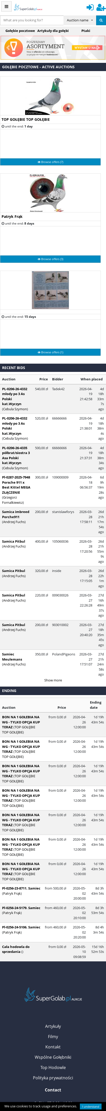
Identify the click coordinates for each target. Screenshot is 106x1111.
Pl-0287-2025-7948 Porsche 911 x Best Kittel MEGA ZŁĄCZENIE (17, 475)
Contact (53, 1019)
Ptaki (85, 30)
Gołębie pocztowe (20, 30)
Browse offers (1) (50, 352)
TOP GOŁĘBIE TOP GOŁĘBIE (26, 119)
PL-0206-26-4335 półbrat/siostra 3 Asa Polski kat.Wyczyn (19, 447)
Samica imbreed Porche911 (15, 499)
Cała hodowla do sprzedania (16, 879)
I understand (90, 1106)
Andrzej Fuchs (14, 521)
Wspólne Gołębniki (53, 987)
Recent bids (13, 367)
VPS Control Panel (62, 1090)
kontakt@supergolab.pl (56, 1049)
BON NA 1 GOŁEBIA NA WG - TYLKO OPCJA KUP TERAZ (21, 651)
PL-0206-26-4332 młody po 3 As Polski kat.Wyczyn (18, 398)
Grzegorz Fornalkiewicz (19, 485)
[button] (8, 47)
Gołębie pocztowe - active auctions (38, 66)
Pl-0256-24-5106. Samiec (21, 856)
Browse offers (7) (50, 162)
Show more (53, 610)
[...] (32, 20)
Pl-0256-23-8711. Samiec (21, 818)
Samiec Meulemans (18, 594)
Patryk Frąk (12, 217)
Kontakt (53, 976)
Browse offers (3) (50, 259)
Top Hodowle (53, 997)
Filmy (53, 966)
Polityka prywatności (53, 1007)
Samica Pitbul (13, 516)
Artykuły (53, 956)
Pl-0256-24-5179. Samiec (21, 837)
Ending (9, 620)
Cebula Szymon (15, 458)
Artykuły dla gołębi (53, 30)
